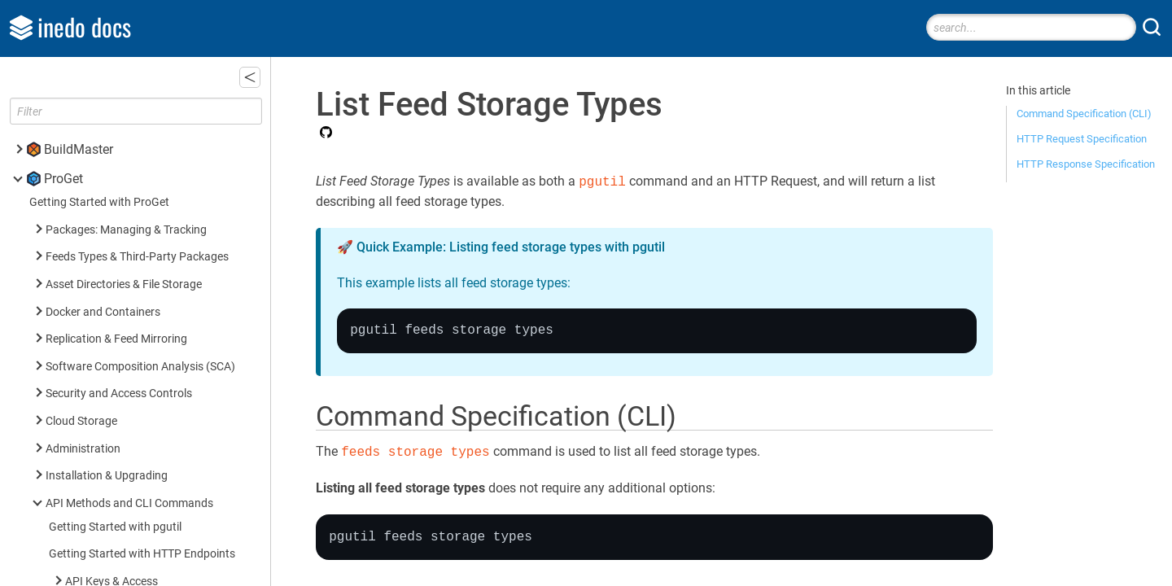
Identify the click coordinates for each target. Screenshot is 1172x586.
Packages (90, 209)
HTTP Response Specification (1086, 164)
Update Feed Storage (121, 120)
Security (85, 263)
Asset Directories (107, 373)
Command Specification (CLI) (1084, 113)
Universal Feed (101, 345)
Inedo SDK (74, 552)
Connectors (94, 181)
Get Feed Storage (111, 93)
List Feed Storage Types (131, 148)
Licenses (87, 291)
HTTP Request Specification (1082, 139)
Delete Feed (97, 65)
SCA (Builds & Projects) (123, 236)
